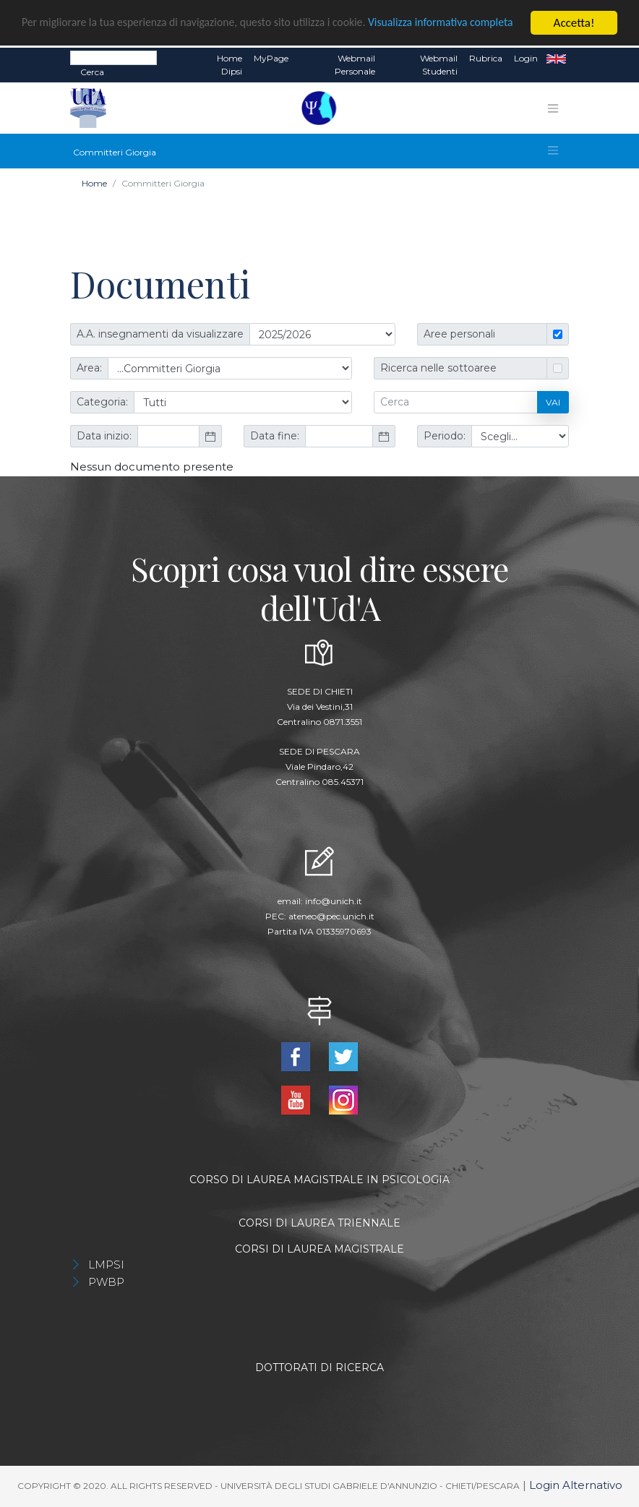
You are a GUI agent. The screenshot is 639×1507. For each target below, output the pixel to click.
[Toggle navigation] (553, 108)
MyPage (271, 58)
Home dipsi (229, 65)
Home (94, 183)
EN (556, 58)
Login (526, 58)
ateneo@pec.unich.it (331, 916)
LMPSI (106, 1264)
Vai (553, 402)
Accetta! (574, 22)
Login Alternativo (575, 1485)
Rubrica (485, 58)
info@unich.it (333, 901)
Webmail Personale (355, 65)
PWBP (106, 1282)
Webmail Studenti (439, 65)
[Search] (113, 58)
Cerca (92, 71)
